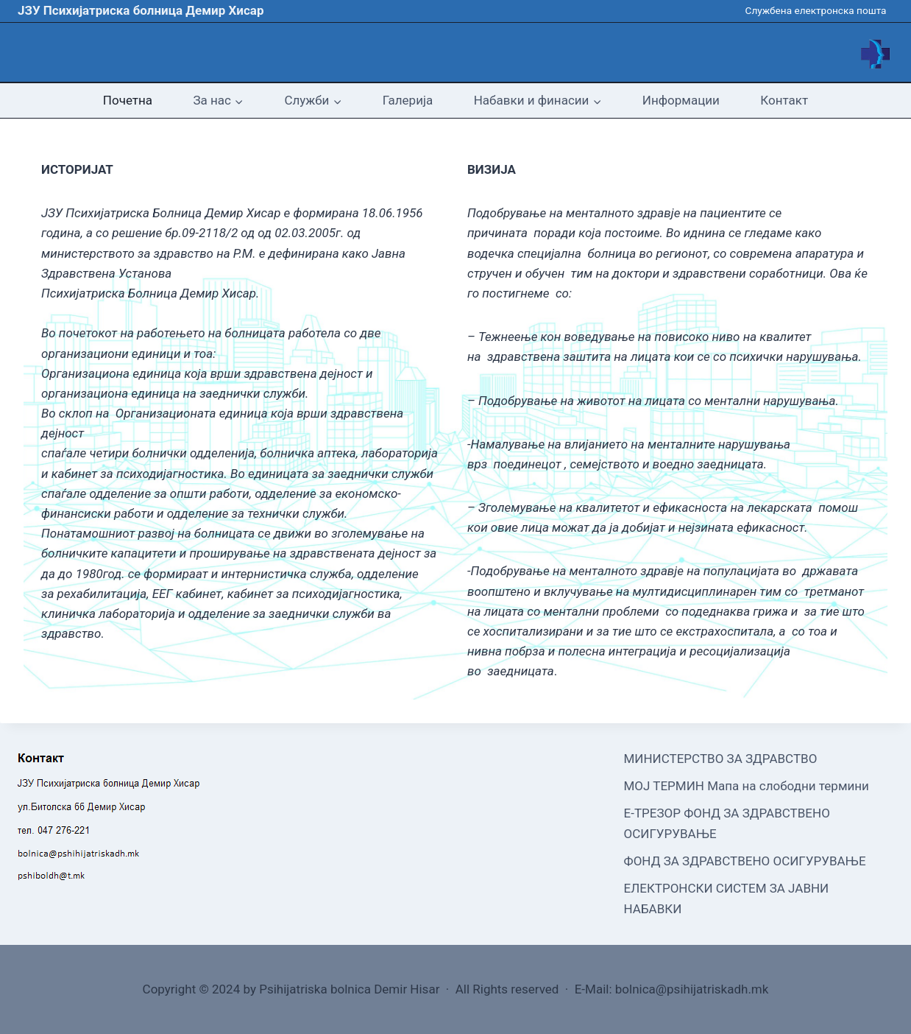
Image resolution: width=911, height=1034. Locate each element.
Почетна (127, 100)
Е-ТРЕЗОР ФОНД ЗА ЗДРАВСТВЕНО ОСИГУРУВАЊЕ (727, 823)
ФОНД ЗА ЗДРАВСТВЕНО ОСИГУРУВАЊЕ (745, 861)
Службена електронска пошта (816, 10)
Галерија (408, 100)
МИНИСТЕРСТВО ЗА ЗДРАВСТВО (721, 758)
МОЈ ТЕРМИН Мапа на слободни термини (746, 785)
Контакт (784, 100)
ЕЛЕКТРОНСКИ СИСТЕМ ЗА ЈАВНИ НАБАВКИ (726, 898)
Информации (681, 100)
